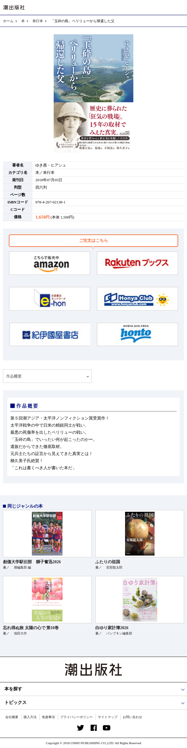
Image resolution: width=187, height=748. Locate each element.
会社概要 (11, 717)
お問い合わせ (132, 717)
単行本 (37, 21)
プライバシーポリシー (76, 717)
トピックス (15, 702)
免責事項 (48, 717)
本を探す (13, 689)
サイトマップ (107, 717)
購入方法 (30, 717)
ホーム (8, 21)
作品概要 (14, 376)
